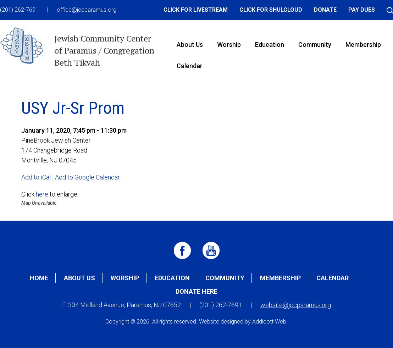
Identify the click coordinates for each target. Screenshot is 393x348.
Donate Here (196, 291)
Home (39, 278)
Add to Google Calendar (87, 177)
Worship (229, 44)
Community (314, 44)
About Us (190, 44)
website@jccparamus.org (295, 305)
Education (269, 44)
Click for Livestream (196, 9)
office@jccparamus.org (86, 9)
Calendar (190, 66)
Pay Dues (361, 9)
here (42, 194)
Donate (325, 9)
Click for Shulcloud (270, 9)
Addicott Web (269, 321)
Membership (363, 44)
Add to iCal (36, 177)
